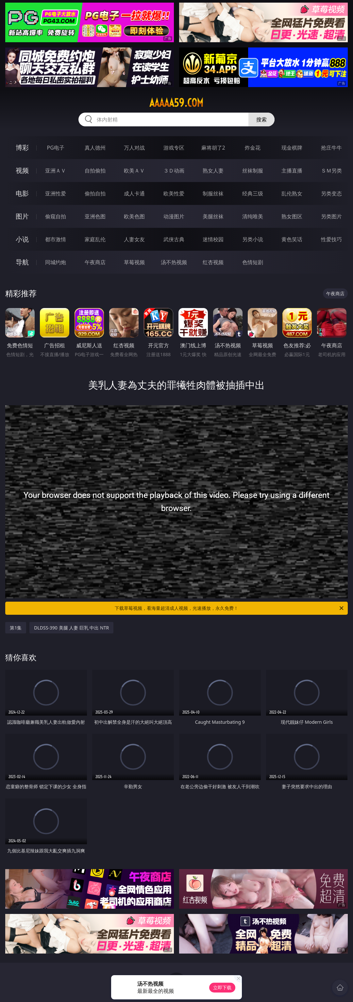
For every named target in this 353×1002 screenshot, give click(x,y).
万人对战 (134, 147)
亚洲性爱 (55, 193)
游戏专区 (173, 147)
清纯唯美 (252, 216)
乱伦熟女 (291, 193)
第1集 (16, 628)
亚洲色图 (95, 216)
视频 (22, 170)
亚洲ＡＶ (55, 170)
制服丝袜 (213, 193)
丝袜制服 (252, 170)
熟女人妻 (213, 170)
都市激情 (55, 239)
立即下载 (222, 987)
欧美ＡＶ (134, 170)
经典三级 (252, 193)
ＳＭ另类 (331, 170)
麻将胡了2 (213, 147)
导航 (22, 262)
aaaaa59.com (176, 102)
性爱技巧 (331, 239)
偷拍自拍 (95, 193)
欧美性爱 (173, 193)
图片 (22, 216)
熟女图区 (291, 216)
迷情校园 (213, 239)
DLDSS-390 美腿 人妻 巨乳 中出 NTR (71, 628)
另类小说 (252, 239)
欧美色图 (134, 216)
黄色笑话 (291, 239)
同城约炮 (55, 262)
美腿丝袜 (213, 216)
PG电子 (55, 147)
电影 (22, 193)
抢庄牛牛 (331, 147)
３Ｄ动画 (173, 170)
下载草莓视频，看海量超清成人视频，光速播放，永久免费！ (230, 608)
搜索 (261, 119)
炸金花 (253, 147)
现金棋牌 (291, 147)
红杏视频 (213, 262)
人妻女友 (134, 239)
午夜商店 (95, 262)
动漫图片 (173, 216)
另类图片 (331, 216)
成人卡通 (134, 193)
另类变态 (331, 193)
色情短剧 (252, 262)
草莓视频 (134, 262)
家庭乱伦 (95, 239)
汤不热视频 (174, 262)
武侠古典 (173, 239)
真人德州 (95, 147)
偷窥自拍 (55, 216)
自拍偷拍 (95, 170)
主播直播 (291, 170)
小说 (22, 239)
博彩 (22, 147)
